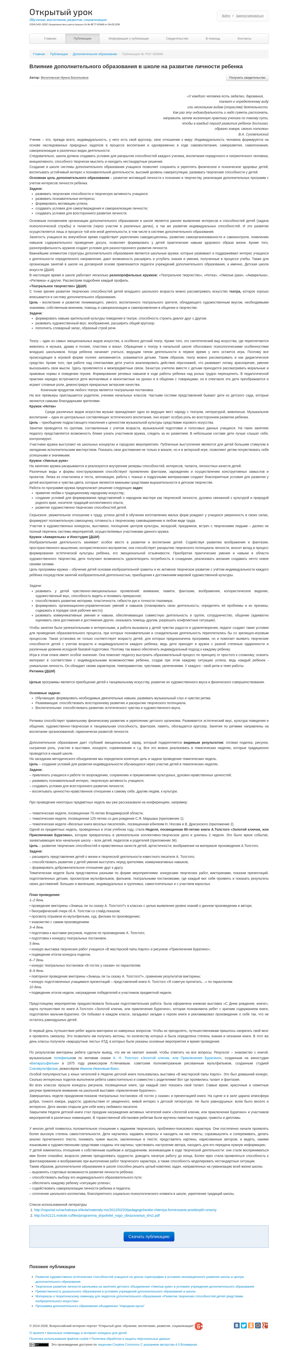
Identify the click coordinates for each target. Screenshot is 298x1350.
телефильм (63, 1058)
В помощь (213, 38)
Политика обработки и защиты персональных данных (130, 1339)
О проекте (36, 1333)
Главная (50, 38)
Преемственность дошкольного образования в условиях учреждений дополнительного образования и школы (115, 1291)
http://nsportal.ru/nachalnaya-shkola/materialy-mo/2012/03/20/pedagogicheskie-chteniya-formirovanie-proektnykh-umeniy (125, 1210)
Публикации (82, 38)
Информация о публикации (129, 38)
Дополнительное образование (95, 54)
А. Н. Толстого (125, 1058)
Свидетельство (177, 38)
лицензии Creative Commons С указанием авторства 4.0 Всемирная (147, 1344)
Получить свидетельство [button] (247, 77)
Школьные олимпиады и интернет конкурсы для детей (87, 1333)
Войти (226, 15)
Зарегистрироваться (250, 15)
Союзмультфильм (43, 1069)
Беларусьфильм (44, 1063)
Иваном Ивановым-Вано (99, 1069)
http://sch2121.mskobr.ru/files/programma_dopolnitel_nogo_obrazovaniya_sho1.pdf (97, 1215)
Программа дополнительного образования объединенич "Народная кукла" (90, 1306)
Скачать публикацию (149, 1236)
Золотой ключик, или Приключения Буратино (181, 1058)
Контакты (244, 38)
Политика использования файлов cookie (59, 1339)
